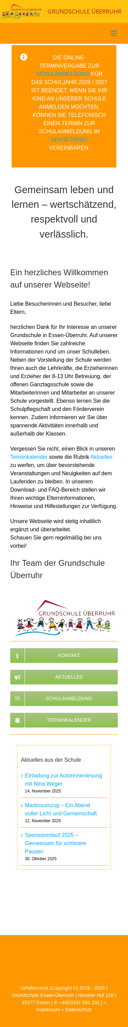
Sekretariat (69, 140)
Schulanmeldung (62, 74)
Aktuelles (101, 457)
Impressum (48, 1009)
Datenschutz (78, 1009)
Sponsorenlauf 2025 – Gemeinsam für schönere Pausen (55, 843)
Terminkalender (28, 457)
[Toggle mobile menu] (114, 33)
